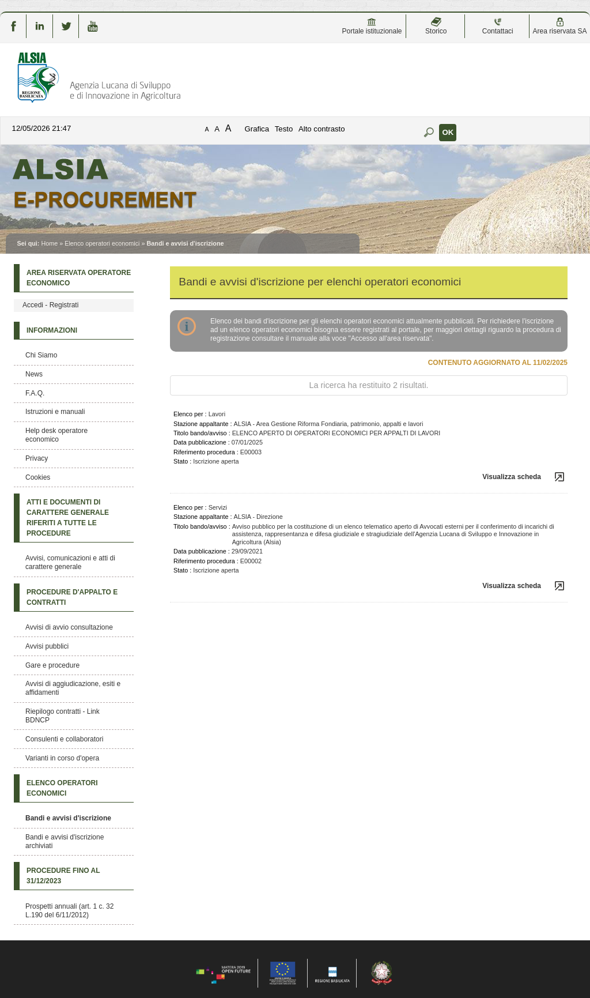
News (34, 374)
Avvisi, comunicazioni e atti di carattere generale (70, 562)
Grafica (257, 129)
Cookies (37, 477)
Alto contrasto (321, 129)
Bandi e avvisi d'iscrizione (68, 818)
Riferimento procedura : (206, 452)
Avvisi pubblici (47, 646)
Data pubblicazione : (201, 442)
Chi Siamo (41, 355)
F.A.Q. (34, 393)
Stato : (182, 461)
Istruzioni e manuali (55, 412)
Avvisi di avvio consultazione (69, 627)
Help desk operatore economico (56, 435)
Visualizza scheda (511, 477)
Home (49, 243)
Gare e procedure (52, 665)
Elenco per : (190, 414)
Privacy (36, 458)
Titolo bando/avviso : (201, 433)
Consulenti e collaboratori (64, 739)
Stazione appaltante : (202, 423)
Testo (284, 129)
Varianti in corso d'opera (62, 758)
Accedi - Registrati (50, 305)
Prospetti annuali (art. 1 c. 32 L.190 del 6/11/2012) (69, 910)
